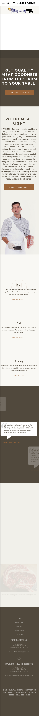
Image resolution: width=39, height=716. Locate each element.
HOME (19, 618)
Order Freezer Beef (19, 187)
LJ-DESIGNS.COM (25, 695)
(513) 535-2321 (23, 647)
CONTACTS (19, 634)
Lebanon (23, 9)
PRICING (19, 626)
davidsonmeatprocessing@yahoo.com (21, 676)
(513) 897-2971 (23, 671)
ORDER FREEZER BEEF (19, 92)
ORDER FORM (19, 630)
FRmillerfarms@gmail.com (21, 652)
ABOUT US (19, 622)
